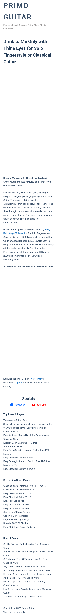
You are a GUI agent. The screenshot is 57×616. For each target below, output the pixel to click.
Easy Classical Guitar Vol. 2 (17, 497)
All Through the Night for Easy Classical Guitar (26, 570)
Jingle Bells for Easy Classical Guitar (21, 577)
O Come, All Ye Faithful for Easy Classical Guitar (27, 574)
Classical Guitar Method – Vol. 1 (19, 486)
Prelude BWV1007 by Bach (16, 523)
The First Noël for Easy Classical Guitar (23, 596)
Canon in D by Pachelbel (15, 515)
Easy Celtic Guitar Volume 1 (17, 504)
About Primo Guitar (13, 446)
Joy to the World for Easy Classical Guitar (24, 566)
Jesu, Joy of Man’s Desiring (17, 512)
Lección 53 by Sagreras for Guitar (20, 442)
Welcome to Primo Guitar (16, 420)
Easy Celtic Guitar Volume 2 (17, 508)
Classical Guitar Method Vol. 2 (18, 489)
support (19, 382)
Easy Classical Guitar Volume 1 (19, 457)
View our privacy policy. (15, 612)
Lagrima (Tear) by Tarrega (16, 519)
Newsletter (36, 378)
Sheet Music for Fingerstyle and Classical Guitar (27, 424)
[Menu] (52, 15)
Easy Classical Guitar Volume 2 (19, 469)
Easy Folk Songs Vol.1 (14, 501)
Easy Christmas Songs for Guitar (19, 527)
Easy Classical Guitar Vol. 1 (17, 493)
